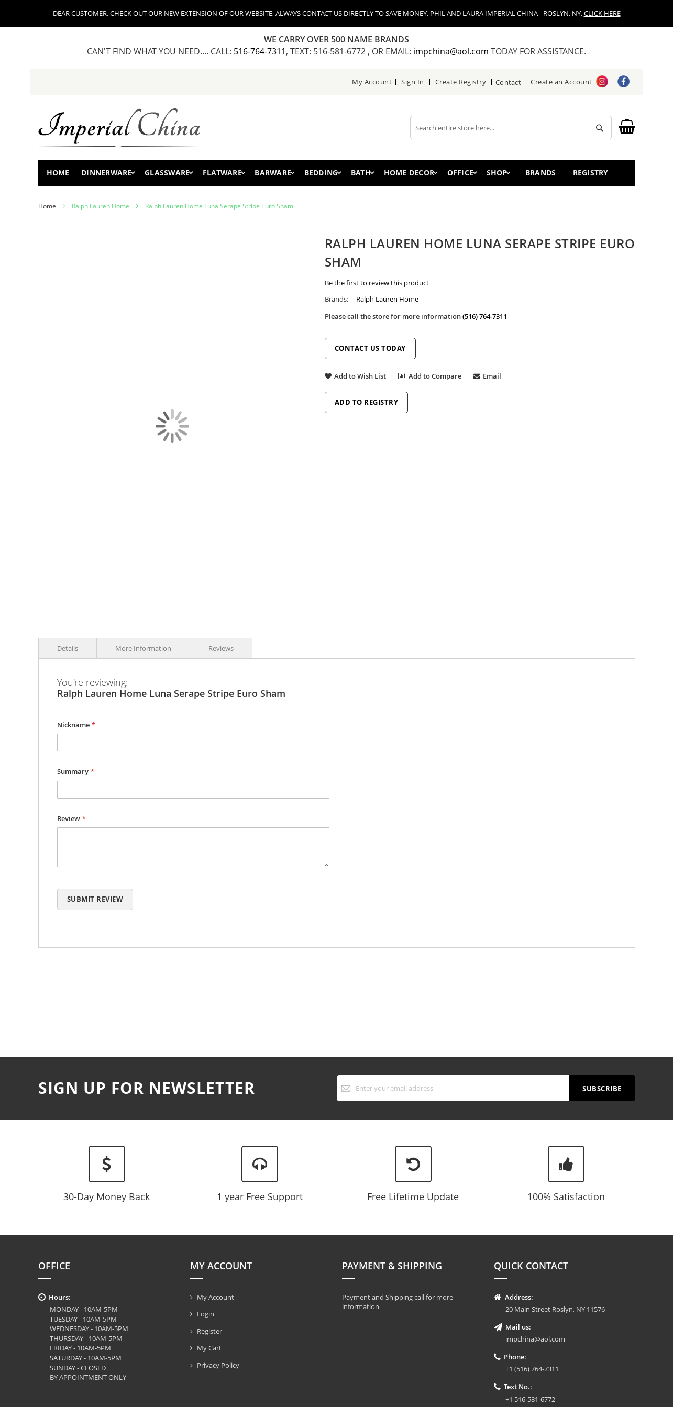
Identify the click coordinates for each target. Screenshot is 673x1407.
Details (67, 651)
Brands (548, 174)
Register (209, 1331)
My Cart (209, 1348)
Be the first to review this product (377, 286)
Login (205, 1314)
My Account (371, 81)
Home (60, 174)
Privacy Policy (218, 1365)
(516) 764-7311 (484, 319)
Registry (603, 174)
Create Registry (460, 81)
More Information (143, 651)
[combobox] (511, 127)
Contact (508, 81)
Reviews (221, 651)
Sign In (412, 81)
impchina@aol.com (452, 51)
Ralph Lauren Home (100, 209)
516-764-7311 (260, 51)
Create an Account (561, 81)
